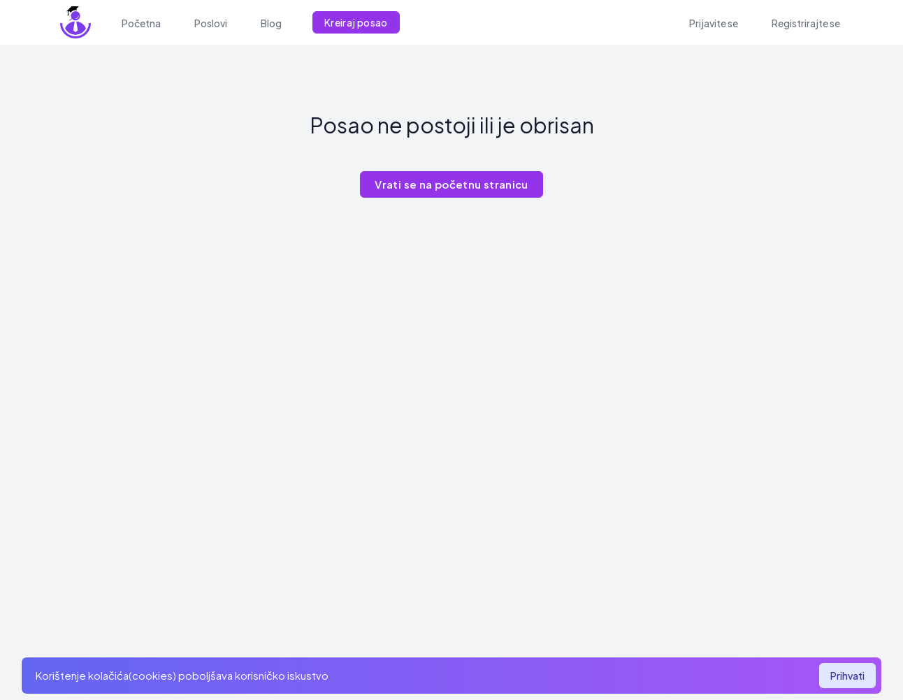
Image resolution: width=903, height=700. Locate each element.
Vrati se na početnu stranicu (451, 184)
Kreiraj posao (356, 22)
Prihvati (847, 675)
